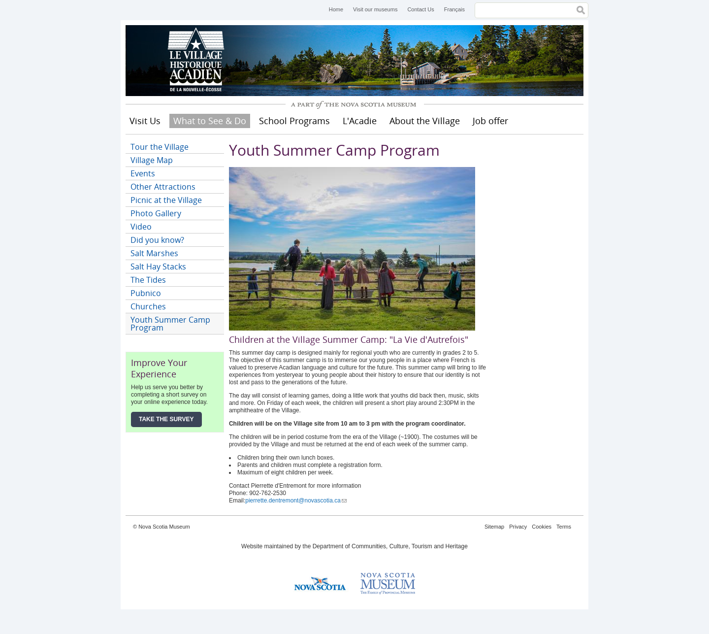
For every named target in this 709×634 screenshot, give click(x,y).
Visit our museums (375, 9)
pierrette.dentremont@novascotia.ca (296, 500)
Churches (148, 306)
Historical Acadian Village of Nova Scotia (199, 60)
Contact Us (420, 9)
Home (336, 9)
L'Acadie (360, 121)
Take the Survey (166, 419)
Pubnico (145, 293)
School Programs (294, 121)
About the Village (424, 121)
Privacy (518, 527)
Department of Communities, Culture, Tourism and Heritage (390, 546)
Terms (563, 527)
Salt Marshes (154, 253)
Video (141, 226)
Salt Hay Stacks (158, 266)
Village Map (151, 160)
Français (454, 9)
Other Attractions (162, 186)
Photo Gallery (155, 213)
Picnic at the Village (166, 200)
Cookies (541, 527)
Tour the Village (159, 146)
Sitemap (494, 527)
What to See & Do (209, 121)
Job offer (490, 121)
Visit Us (145, 121)
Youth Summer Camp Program (170, 323)
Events (142, 173)
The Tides (148, 279)
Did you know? (157, 239)
